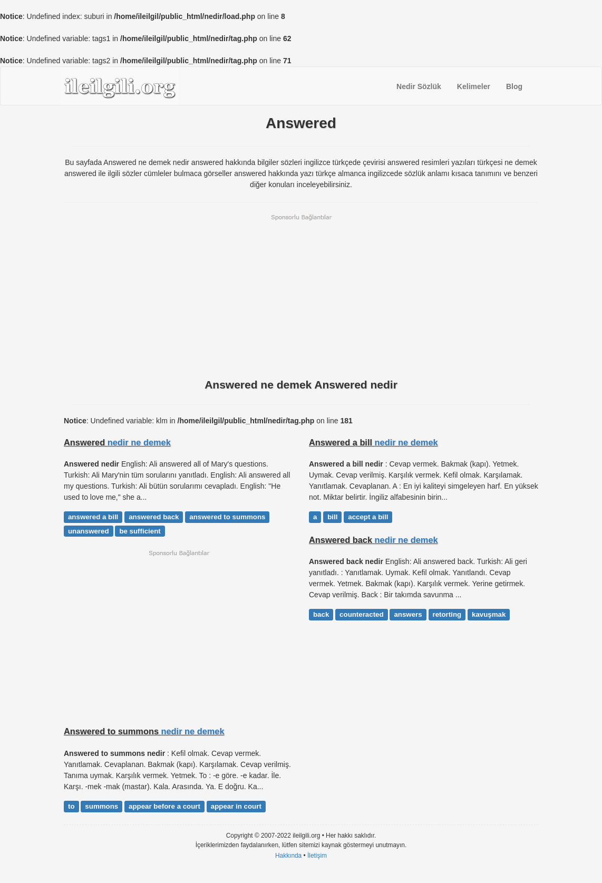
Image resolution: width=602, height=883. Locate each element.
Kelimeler (473, 86)
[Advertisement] (301, 295)
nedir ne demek (139, 442)
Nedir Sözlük (418, 86)
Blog (514, 86)
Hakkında (288, 855)
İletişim (317, 855)
